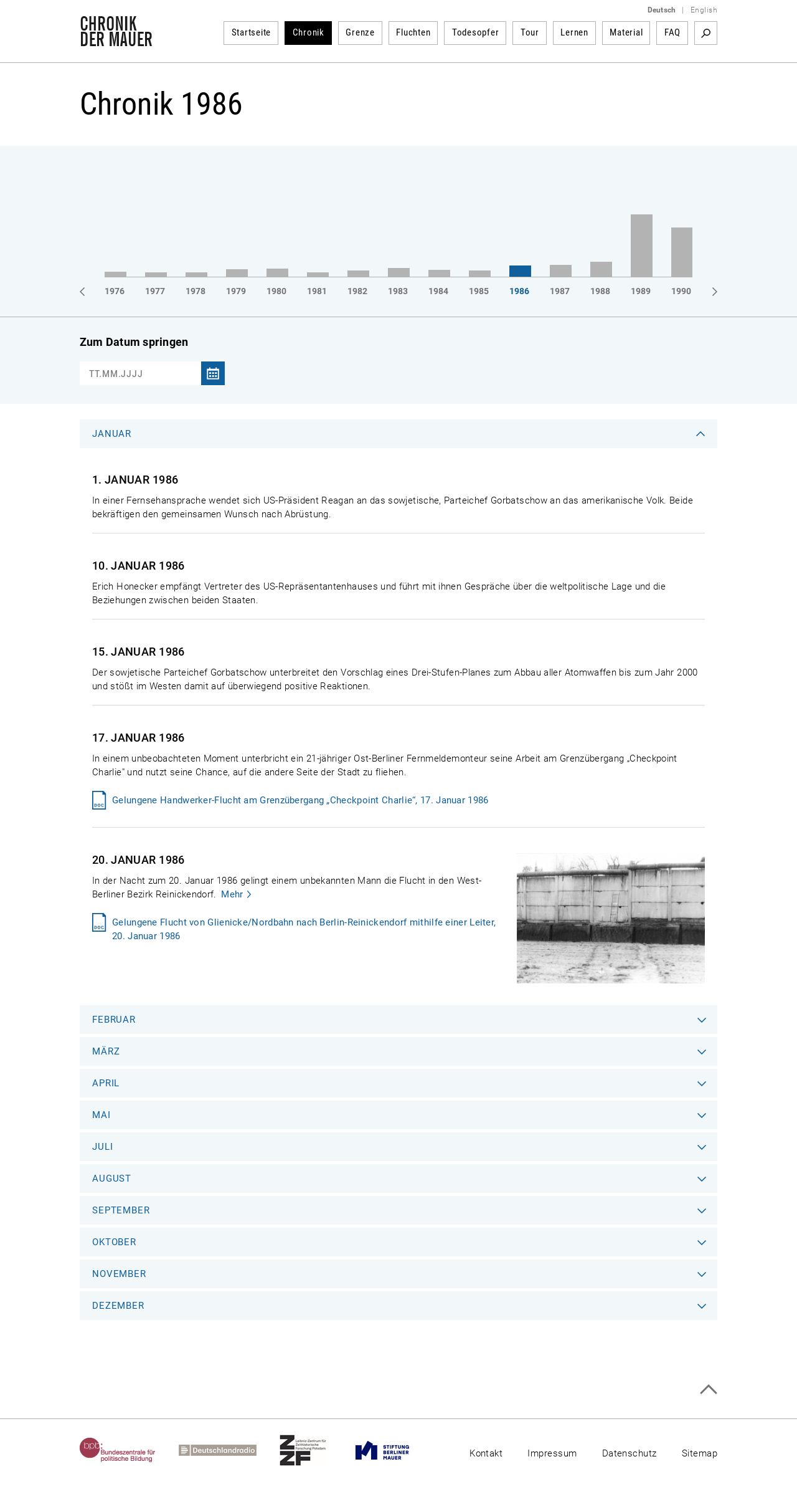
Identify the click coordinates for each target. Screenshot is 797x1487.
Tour (530, 32)
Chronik (308, 32)
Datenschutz (629, 1453)
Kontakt (485, 1453)
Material (626, 32)
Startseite (251, 32)
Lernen (574, 32)
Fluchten (413, 32)
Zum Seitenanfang (708, 1389)
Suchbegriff (705, 33)
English (704, 10)
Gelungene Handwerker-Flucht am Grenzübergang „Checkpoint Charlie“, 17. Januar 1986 (300, 800)
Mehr (232, 894)
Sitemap (699, 1453)
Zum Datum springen (134, 341)
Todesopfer (475, 32)
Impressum (552, 1453)
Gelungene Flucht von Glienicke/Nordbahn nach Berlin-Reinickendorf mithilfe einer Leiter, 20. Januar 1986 (304, 929)
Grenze (360, 32)
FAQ (672, 32)
